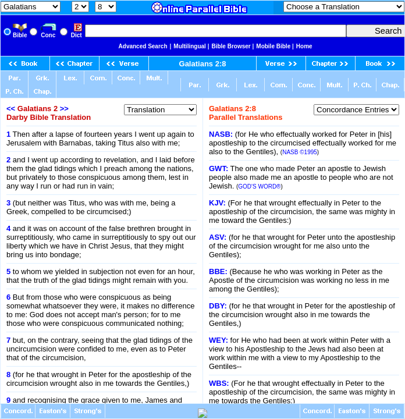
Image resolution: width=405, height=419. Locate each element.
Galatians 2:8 (202, 63)
